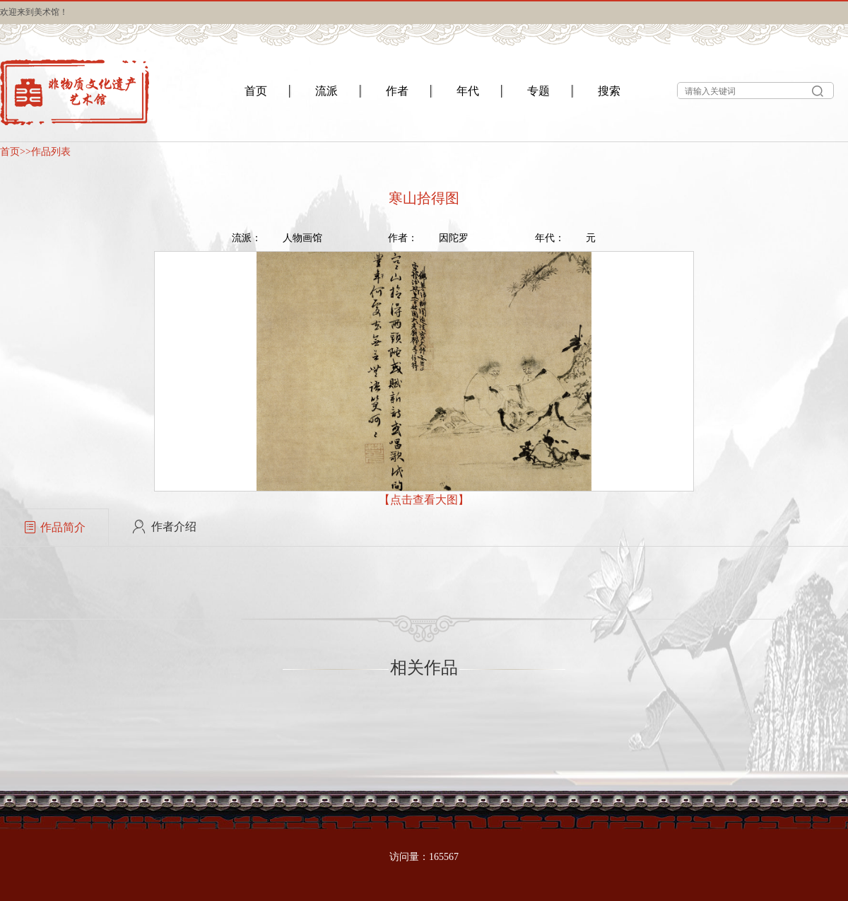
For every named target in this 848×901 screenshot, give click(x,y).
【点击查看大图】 (424, 500)
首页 (10, 151)
